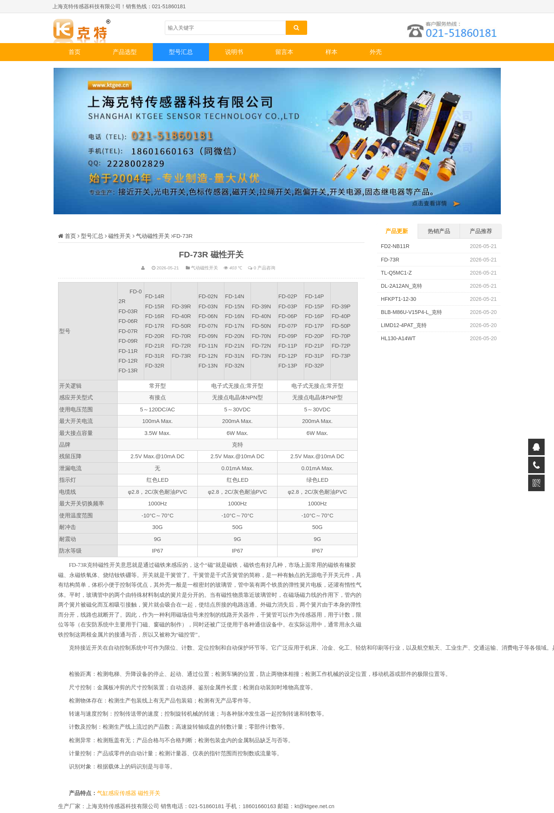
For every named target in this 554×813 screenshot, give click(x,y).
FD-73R (390, 260)
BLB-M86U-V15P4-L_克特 (411, 312)
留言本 (284, 52)
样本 (331, 52)
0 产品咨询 (264, 267)
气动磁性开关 (153, 236)
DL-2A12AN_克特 (402, 286)
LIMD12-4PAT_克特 (404, 325)
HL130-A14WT (398, 338)
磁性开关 (119, 236)
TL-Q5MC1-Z (396, 273)
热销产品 (439, 231)
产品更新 (396, 231)
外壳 (376, 52)
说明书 (234, 52)
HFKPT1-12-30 (398, 299)
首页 (75, 52)
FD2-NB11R (395, 246)
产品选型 (125, 52)
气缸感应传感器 (117, 793)
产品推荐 (481, 231)
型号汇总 (181, 52)
